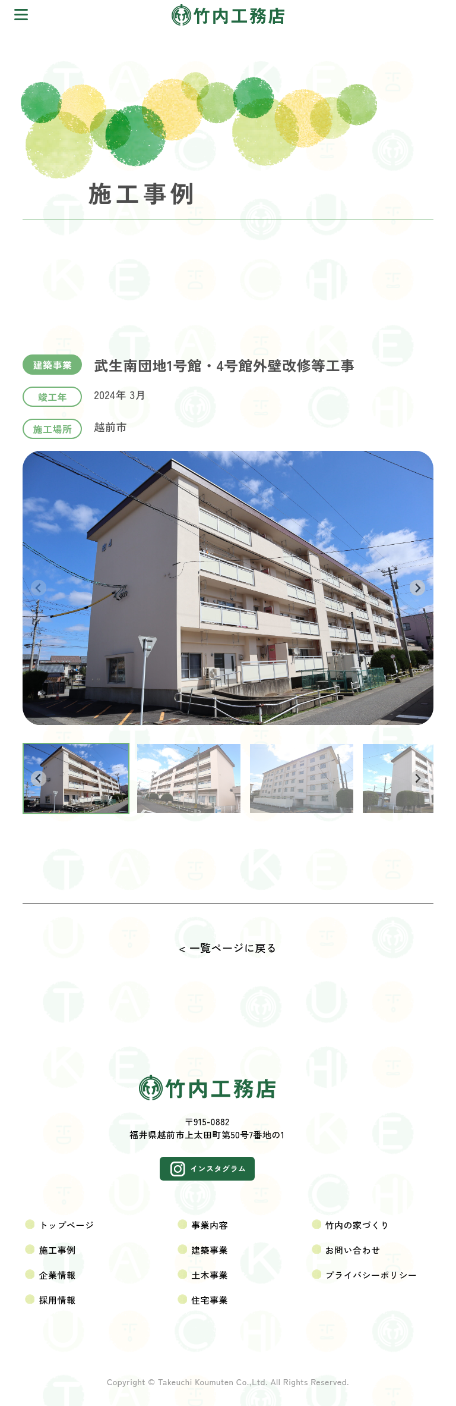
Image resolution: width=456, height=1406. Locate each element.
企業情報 (57, 1275)
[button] (76, 778)
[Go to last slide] (39, 779)
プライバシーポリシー (371, 1275)
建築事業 (209, 1250)
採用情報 (57, 1300)
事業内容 (209, 1225)
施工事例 (57, 1250)
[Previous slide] (39, 588)
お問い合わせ (353, 1250)
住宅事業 (209, 1300)
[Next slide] (418, 588)
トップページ (66, 1225)
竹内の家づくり (357, 1225)
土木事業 (209, 1275)
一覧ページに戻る (233, 947)
